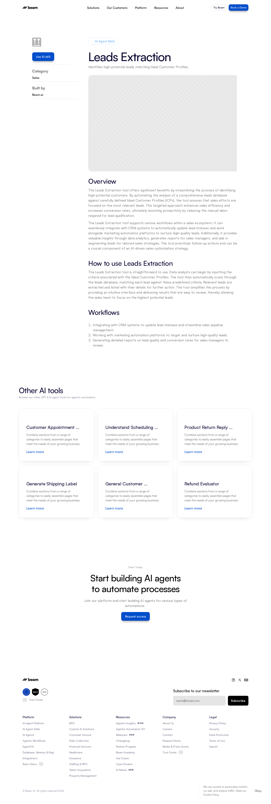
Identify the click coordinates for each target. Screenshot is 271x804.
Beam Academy (125, 752)
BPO (72, 723)
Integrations (30, 758)
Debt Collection (79, 740)
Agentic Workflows (34, 740)
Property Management (83, 775)
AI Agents (28, 734)
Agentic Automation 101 (130, 729)
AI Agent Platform (33, 723)
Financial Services (80, 746)
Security (214, 729)
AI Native (121, 769)
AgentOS (28, 746)
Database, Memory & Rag (38, 752)
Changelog (123, 740)
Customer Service (80, 734)
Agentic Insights (126, 723)
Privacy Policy (217, 723)
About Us (168, 723)
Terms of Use (217, 740)
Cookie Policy (211, 794)
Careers (167, 729)
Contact (168, 734)
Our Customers (117, 8)
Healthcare (76, 752)
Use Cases (122, 758)
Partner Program (126, 746)
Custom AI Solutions (81, 729)
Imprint (213, 746)
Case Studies (124, 764)
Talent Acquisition (80, 769)
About (180, 8)
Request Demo (172, 740)
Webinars (121, 734)
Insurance (75, 758)
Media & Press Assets (176, 746)
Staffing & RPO (78, 764)
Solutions (93, 8)
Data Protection (219, 734)
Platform (141, 8)
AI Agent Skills (31, 729)
